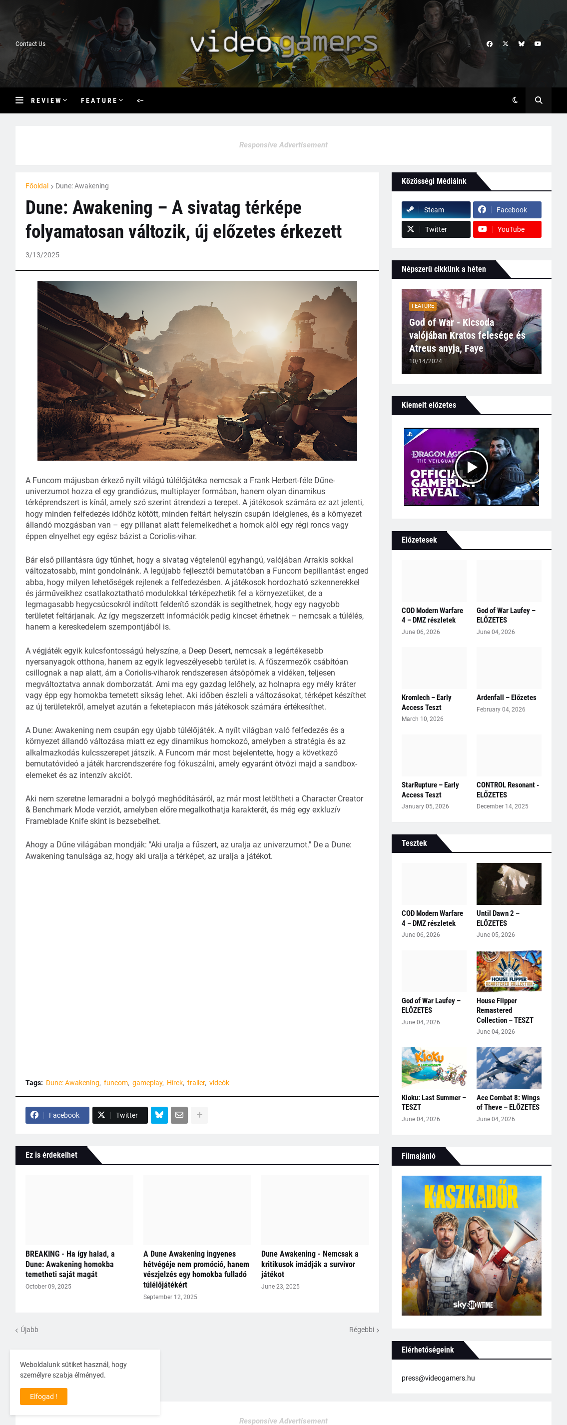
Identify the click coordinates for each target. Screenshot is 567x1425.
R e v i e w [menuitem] (45, 100)
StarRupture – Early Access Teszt (430, 789)
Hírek (175, 1082)
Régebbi (361, 1330)
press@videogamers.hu (438, 1378)
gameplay (147, 1082)
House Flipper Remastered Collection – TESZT (505, 1010)
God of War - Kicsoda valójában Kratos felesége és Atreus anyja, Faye (467, 335)
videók (219, 1082)
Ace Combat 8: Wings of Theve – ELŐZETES (508, 1102)
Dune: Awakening (82, 185)
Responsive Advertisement (283, 144)
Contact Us (30, 43)
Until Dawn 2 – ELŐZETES (498, 918)
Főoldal (36, 185)
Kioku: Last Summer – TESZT (434, 1102)
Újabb (29, 1330)
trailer (196, 1082)
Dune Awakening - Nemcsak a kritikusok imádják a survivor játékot (310, 1264)
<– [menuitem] (140, 100)
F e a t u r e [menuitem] (98, 100)
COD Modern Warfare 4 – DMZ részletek (432, 615)
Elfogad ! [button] (43, 1397)
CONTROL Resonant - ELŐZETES (508, 789)
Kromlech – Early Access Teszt (427, 702)
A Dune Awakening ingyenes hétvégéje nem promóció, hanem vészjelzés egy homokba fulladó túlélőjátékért (196, 1269)
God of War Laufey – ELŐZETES (506, 615)
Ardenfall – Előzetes (507, 697)
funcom (116, 1082)
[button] (23, 100)
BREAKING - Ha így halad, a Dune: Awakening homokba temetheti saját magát (70, 1264)
